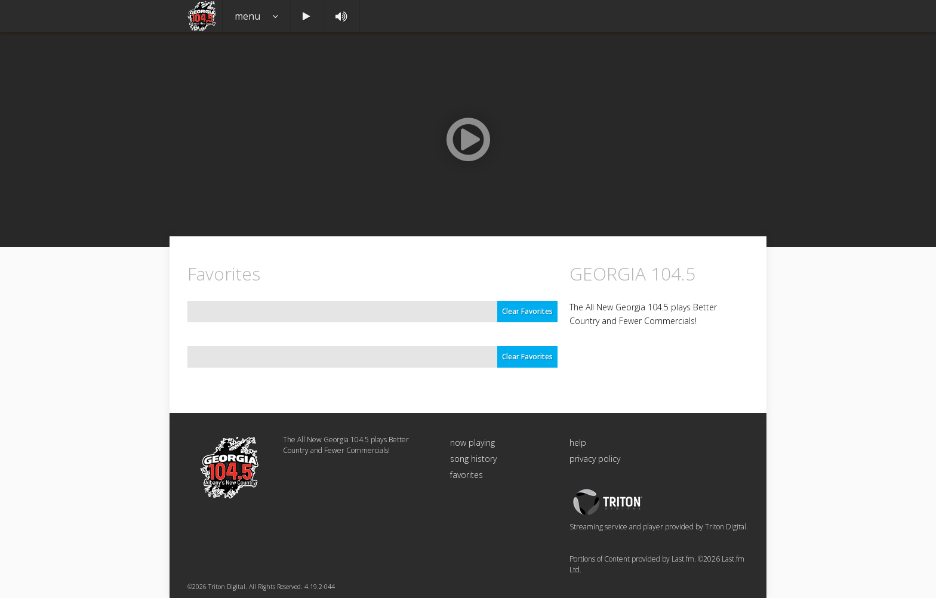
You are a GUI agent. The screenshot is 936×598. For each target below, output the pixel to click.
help (577, 442)
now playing (472, 442)
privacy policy (594, 458)
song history (473, 458)
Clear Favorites (527, 311)
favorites (466, 474)
